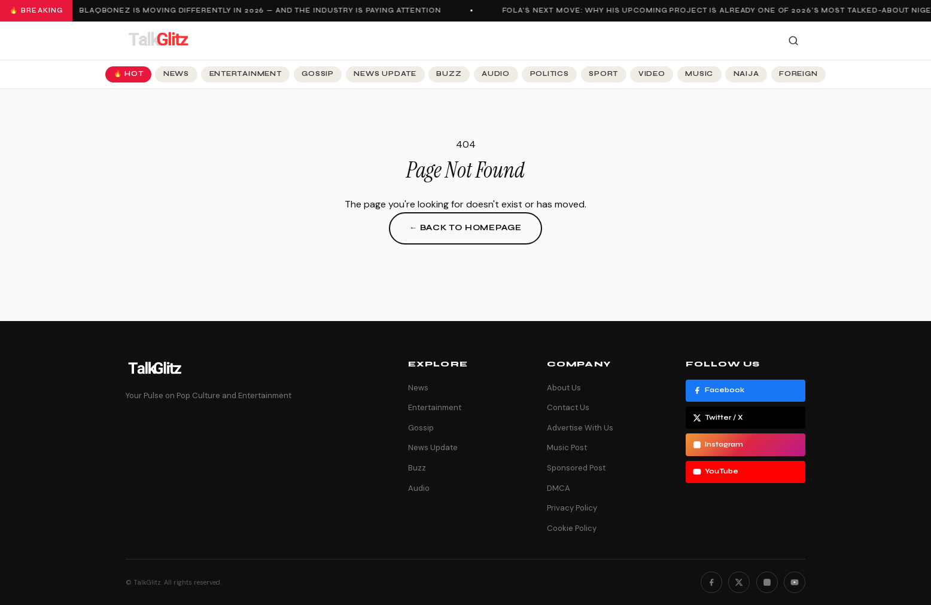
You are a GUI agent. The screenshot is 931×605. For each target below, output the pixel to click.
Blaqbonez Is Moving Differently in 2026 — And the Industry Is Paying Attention (262, 10)
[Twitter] (739, 582)
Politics (549, 74)
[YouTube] (794, 582)
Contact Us (568, 407)
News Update (385, 74)
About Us (564, 388)
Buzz (448, 74)
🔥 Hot (129, 74)
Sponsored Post (576, 468)
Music (699, 74)
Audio (496, 74)
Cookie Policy (572, 528)
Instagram (718, 445)
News (176, 74)
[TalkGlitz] (158, 40)
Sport (603, 74)
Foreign (798, 74)
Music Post (567, 447)
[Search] (793, 41)
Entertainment (245, 74)
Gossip (318, 74)
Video (651, 74)
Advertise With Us (580, 428)
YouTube (715, 472)
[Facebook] (711, 582)
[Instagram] (767, 582)
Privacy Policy (572, 508)
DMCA (558, 488)
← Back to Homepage (465, 228)
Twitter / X (718, 418)
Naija (746, 74)
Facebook (718, 390)
